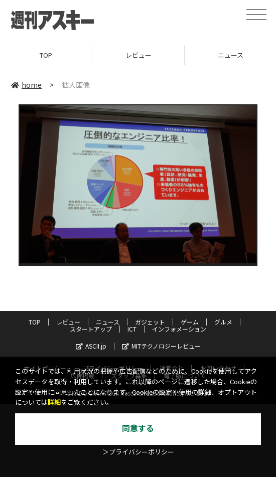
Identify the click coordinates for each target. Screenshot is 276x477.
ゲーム (190, 321)
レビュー (138, 55)
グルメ (223, 321)
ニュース (107, 321)
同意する (138, 428)
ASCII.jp (91, 346)
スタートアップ (91, 329)
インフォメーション (179, 329)
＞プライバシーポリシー (138, 452)
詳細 (54, 402)
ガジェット (150, 321)
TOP (46, 55)
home (26, 85)
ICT (131, 329)
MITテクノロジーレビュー (161, 346)
